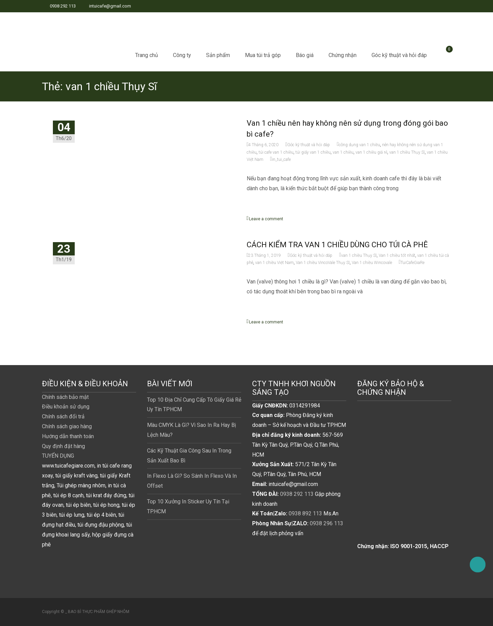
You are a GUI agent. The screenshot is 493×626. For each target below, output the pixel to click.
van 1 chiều (343, 152)
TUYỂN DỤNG (58, 456)
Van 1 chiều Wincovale (372, 262)
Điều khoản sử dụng (65, 406)
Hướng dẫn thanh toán (68, 436)
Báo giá (305, 55)
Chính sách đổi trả (63, 416)
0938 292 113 (297, 494)
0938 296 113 (326, 523)
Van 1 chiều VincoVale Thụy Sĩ (323, 262)
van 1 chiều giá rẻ (371, 152)
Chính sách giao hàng (67, 426)
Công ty (182, 55)
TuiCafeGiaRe (412, 262)
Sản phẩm (218, 55)
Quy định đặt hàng (63, 446)
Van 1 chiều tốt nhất (397, 255)
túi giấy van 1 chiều (313, 152)
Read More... (263, 210)
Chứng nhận (343, 55)
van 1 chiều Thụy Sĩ (407, 152)
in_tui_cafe (281, 159)
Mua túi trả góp (263, 55)
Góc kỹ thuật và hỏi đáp (399, 55)
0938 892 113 (305, 513)
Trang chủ (146, 55)
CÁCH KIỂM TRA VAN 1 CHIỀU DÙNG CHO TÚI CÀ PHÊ (337, 244)
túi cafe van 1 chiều (276, 152)
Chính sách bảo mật (65, 397)
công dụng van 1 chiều (359, 144)
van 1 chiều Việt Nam (274, 262)
